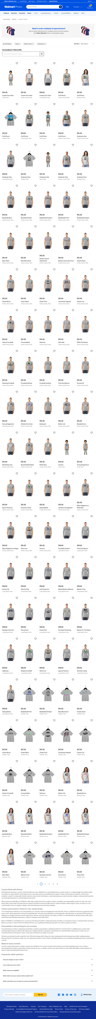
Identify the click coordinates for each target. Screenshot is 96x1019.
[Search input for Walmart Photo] (42, 7)
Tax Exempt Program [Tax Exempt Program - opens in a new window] (30, 1009)
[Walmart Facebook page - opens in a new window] (59, 994)
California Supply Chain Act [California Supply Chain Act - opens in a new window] (23, 1012)
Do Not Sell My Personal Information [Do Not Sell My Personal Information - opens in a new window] (46, 1012)
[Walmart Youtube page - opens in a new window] (71, 994)
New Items (14, 13)
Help (67, 7)
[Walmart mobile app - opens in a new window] (86, 994)
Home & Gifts (6, 19)
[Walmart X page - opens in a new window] (63, 994)
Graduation (22, 13)
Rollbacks (6, 13)
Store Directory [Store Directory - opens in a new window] (23, 1006)
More (82, 13)
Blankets (76, 13)
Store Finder (23, 1)
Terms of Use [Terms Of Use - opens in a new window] (59, 1009)
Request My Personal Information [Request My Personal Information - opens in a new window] (70, 1012)
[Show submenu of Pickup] (32, 13)
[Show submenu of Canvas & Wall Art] (71, 13)
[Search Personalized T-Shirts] (21, 54)
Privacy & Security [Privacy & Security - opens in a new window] (70, 1009)
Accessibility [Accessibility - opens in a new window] (20, 1009)
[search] (42, 54)
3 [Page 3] (49, 884)
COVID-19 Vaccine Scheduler (78, 1006)
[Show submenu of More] (85, 13)
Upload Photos (53, 1)
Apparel (14, 19)
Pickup (29, 13)
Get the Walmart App (45, 1009)
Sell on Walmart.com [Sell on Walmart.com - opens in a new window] (55, 1006)
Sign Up (40, 994)
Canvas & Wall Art (65, 13)
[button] (10, 63)
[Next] (57, 884)
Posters (56, 13)
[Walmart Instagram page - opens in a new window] (75, 994)
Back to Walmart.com (9, 1)
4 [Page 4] (53, 884)
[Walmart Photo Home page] (13, 7)
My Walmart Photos (42, 1)
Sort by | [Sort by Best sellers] (77, 44)
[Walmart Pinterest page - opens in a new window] (67, 994)
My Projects (32, 1)
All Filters (7, 44)
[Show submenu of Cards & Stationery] (51, 13)
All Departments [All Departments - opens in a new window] (11, 1006)
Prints (36, 13)
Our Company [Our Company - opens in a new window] (42, 1006)
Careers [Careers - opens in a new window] (33, 1006)
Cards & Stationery (46, 13)
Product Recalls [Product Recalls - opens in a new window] (9, 1009)
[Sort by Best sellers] (87, 43)
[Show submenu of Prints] (38, 13)
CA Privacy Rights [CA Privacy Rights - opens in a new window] (84, 1009)
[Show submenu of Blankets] (79, 13)
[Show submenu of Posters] (59, 13)
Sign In (89, 1)
